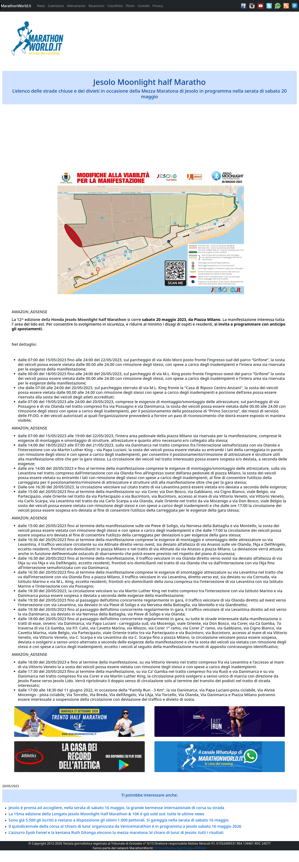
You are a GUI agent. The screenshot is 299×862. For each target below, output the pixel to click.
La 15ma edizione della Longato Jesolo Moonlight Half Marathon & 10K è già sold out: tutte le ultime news (106, 813)
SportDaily (184, 848)
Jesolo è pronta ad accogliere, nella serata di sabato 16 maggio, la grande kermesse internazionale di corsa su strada (116, 807)
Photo (130, 6)
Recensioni (96, 6)
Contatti (143, 6)
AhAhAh (200, 848)
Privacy (158, 6)
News (41, 6)
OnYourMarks (164, 848)
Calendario (56, 6)
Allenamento (76, 6)
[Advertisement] (187, 39)
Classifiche (115, 6)
